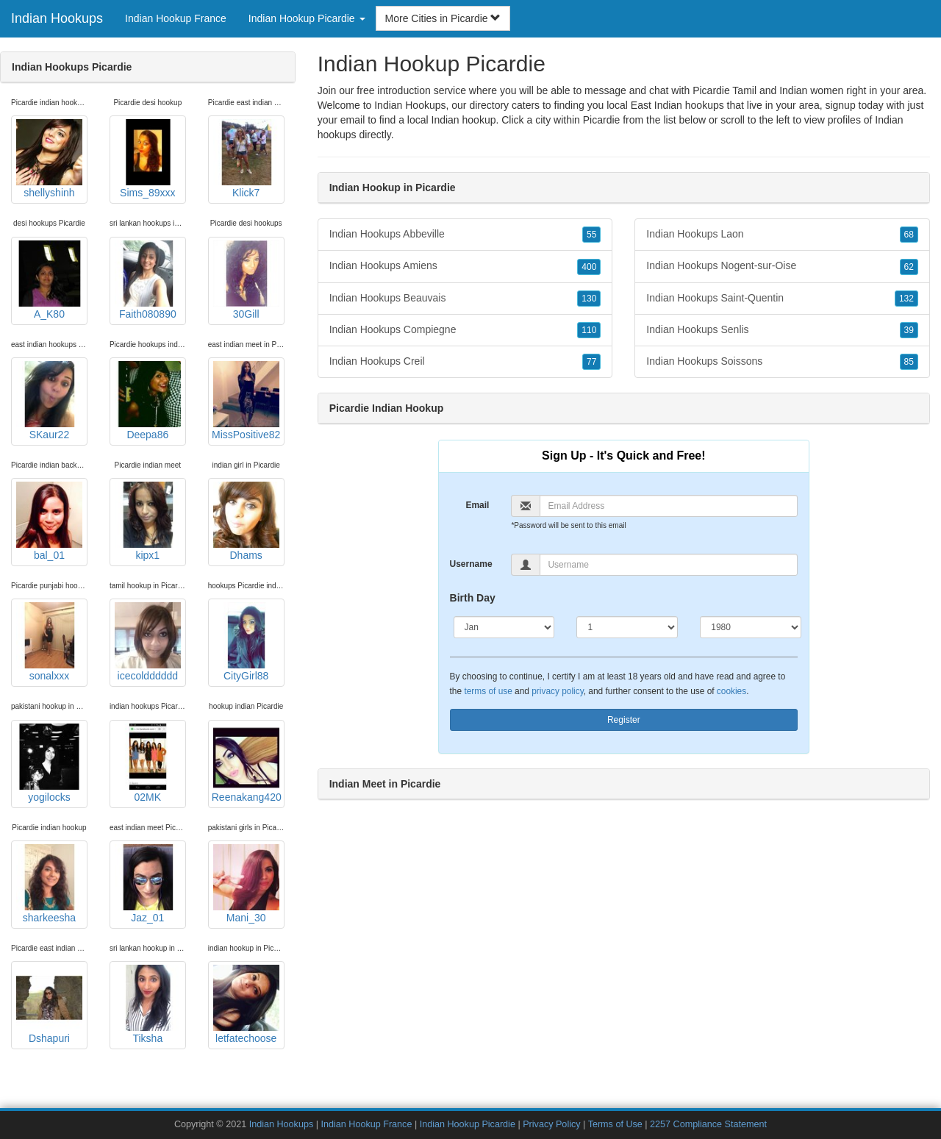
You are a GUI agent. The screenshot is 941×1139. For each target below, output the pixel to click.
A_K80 (49, 280)
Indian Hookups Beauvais (465, 298)
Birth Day (472, 598)
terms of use (488, 691)
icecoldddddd (148, 642)
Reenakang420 (247, 763)
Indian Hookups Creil (465, 362)
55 (591, 234)
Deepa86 (148, 400)
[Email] (669, 506)
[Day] (627, 627)
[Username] (669, 565)
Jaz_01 (148, 884)
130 (589, 298)
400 (589, 267)
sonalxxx (49, 642)
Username (471, 564)
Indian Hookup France (175, 18)
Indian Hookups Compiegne (465, 330)
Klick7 (246, 159)
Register (623, 720)
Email (477, 505)
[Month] (504, 627)
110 (589, 330)
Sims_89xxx (148, 159)
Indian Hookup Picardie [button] (306, 18)
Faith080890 (148, 280)
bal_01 (49, 521)
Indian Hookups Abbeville (465, 234)
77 (591, 362)
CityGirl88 (246, 642)
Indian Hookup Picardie (467, 1124)
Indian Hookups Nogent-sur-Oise (782, 266)
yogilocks (49, 763)
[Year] (750, 627)
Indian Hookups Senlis (782, 330)
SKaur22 (49, 400)
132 (906, 298)
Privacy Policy (551, 1124)
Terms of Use (615, 1124)
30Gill (246, 280)
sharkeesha (49, 884)
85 (909, 362)
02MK (148, 763)
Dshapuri (49, 1004)
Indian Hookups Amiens (465, 266)
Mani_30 (246, 884)
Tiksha (148, 1004)
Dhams (246, 521)
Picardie (601, 120)
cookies (731, 691)
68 (909, 234)
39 (909, 330)
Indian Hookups (57, 18)
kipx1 (148, 521)
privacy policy (557, 691)
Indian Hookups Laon (782, 234)
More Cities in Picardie (443, 18)
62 (909, 267)
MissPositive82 (246, 400)
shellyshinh (49, 159)
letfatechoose (246, 1004)
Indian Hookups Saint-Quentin (782, 298)
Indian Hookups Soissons (782, 362)
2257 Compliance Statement (708, 1124)
